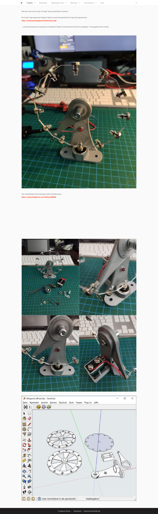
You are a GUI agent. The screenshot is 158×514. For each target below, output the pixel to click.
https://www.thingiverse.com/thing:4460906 (39, 197)
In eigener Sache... (65, 511)
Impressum (78, 511)
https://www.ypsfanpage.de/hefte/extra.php (39, 21)
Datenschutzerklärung (92, 511)
